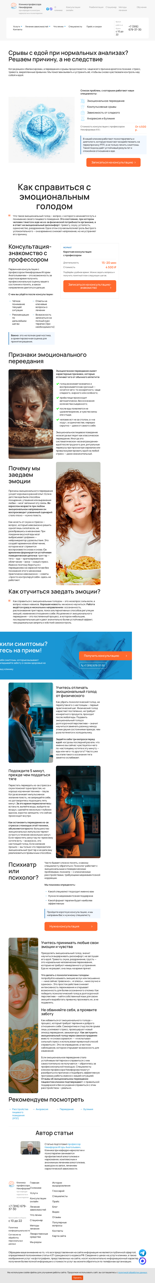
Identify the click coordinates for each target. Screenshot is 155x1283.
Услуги (16, 26)
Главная (34, 1182)
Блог (55, 1206)
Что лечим (58, 26)
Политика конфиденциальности (19, 1229)
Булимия (88, 1109)
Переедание (67, 1109)
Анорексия (42, 1109)
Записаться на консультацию (113, 162)
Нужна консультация (71, 926)
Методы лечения (123, 9)
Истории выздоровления (61, 1184)
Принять (77, 1277)
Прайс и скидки (94, 26)
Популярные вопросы (59, 1224)
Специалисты (75, 26)
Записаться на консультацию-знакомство (89, 286)
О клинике (58, 9)
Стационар (111, 7)
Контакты (17, 29)
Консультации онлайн (73, 9)
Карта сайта (59, 1236)
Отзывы (56, 1217)
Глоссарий (58, 1190)
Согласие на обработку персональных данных (16, 1239)
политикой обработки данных (132, 1272)
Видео (55, 1211)
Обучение (141, 7)
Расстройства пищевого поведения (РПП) (20, 1114)
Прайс (55, 1201)
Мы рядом (35, 1242)
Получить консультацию (105, 656)
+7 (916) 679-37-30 (135, 28)
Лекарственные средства (39, 1235)
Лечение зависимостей (36, 26)
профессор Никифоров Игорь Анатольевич (63, 1145)
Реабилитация (96, 7)
